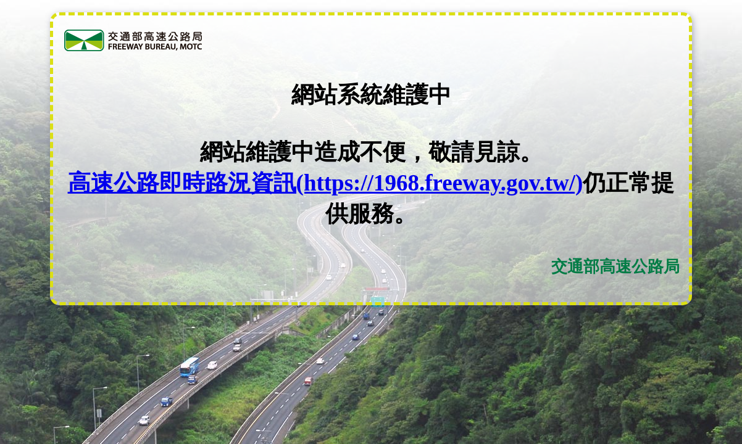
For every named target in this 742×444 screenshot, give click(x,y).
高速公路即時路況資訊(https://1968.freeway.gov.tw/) (325, 182)
